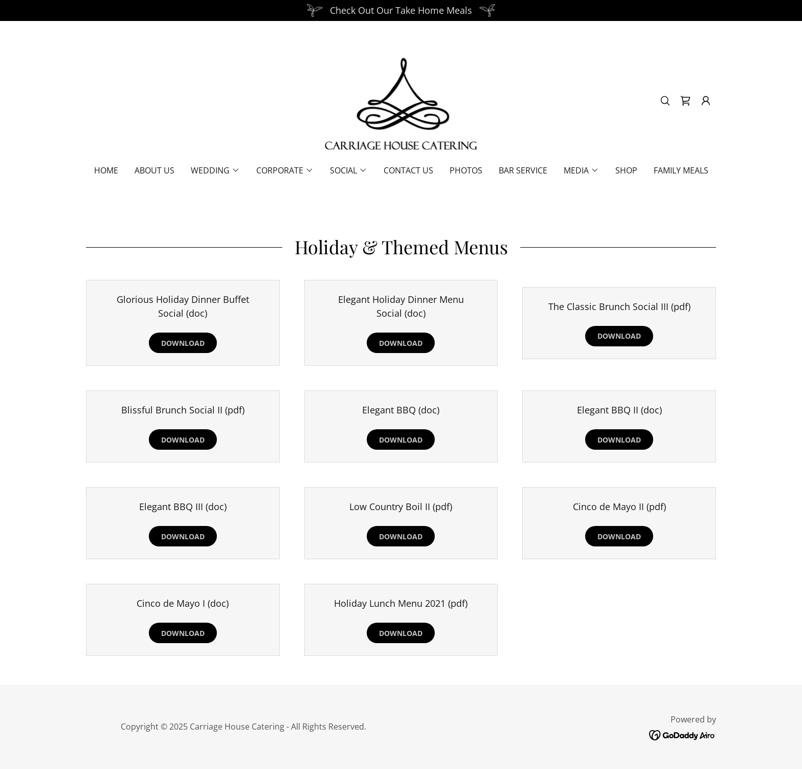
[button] (706, 101)
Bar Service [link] (523, 170)
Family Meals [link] (681, 170)
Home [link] (106, 170)
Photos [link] (466, 170)
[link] (401, 100)
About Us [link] (154, 170)
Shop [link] (626, 170)
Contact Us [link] (408, 170)
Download (183, 343)
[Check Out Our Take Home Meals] (401, 10)
